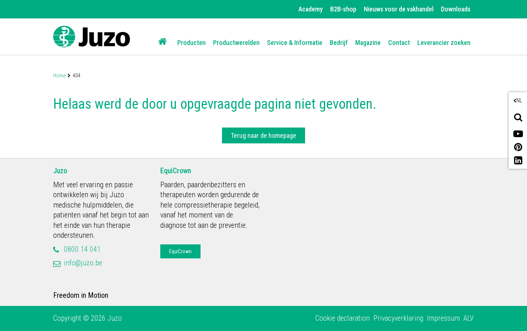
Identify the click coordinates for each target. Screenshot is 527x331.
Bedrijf (339, 42)
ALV (468, 318)
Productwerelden (236, 42)
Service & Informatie (294, 42)
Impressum (443, 318)
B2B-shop (343, 9)
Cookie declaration (342, 318)
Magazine (368, 42)
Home (59, 76)
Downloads (455, 9)
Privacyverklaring (398, 318)
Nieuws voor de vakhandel (399, 9)
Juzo (60, 170)
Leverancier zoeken (443, 42)
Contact (399, 42)
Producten (191, 42)
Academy (310, 9)
